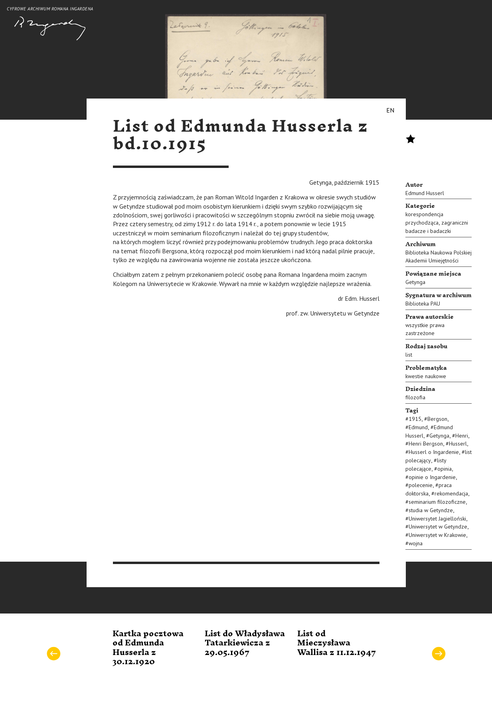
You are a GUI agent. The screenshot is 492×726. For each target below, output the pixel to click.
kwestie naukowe (425, 376)
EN (390, 110)
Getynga (415, 282)
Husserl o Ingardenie (434, 452)
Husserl (458, 443)
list (408, 354)
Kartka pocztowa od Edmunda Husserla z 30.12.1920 (148, 647)
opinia (444, 468)
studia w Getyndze (431, 510)
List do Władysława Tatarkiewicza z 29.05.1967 (245, 643)
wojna (416, 543)
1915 (415, 418)
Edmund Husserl (424, 193)
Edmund (418, 427)
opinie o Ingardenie (432, 477)
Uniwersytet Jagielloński (437, 518)
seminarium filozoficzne (437, 501)
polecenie (421, 485)
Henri (461, 435)
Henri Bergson (426, 443)
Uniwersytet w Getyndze (438, 526)
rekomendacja (451, 493)
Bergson (437, 418)
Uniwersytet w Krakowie (437, 535)
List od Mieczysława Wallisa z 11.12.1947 (336, 643)
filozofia (415, 397)
